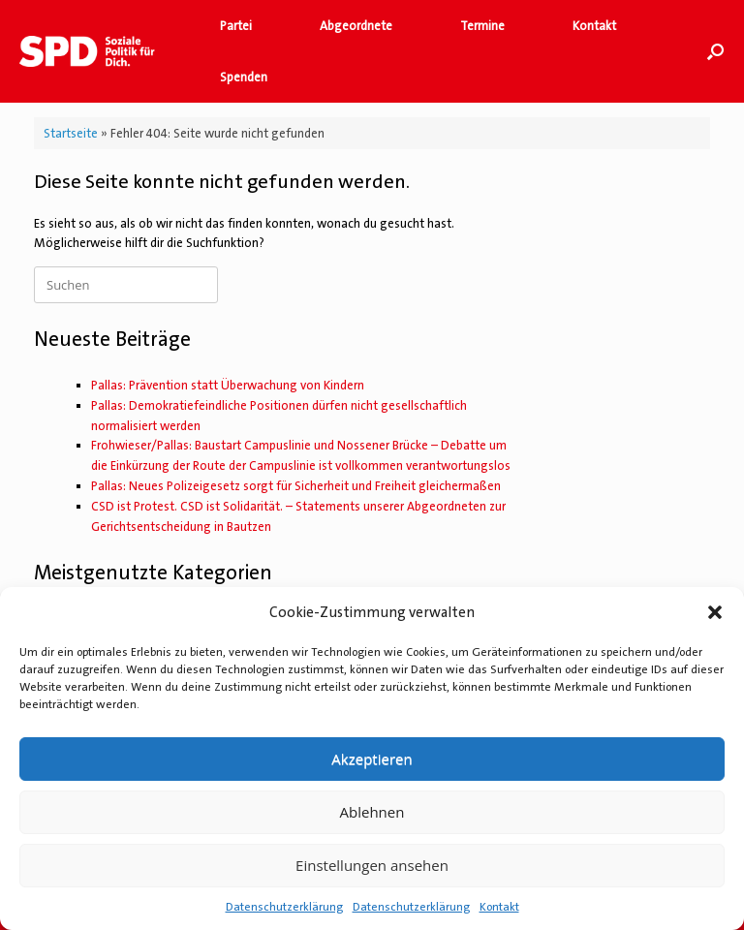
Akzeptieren (371, 758)
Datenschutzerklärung (284, 906)
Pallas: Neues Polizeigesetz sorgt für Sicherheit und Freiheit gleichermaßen (296, 486)
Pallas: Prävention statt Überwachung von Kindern (227, 385)
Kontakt (499, 906)
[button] (715, 612)
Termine (482, 25)
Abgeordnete (356, 25)
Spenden (243, 77)
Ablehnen (372, 812)
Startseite (71, 133)
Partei (236, 25)
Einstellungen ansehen (372, 865)
